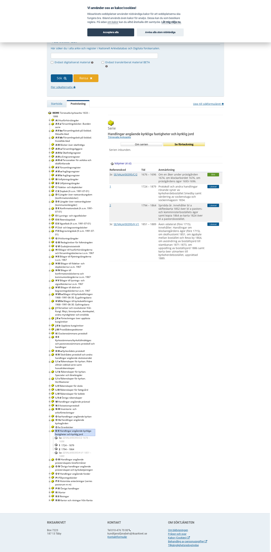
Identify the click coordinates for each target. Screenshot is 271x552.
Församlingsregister (68, 167)
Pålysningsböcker (67, 477)
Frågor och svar (177, 533)
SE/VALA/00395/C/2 (125, 174)
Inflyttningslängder (67, 179)
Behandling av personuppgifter (187, 541)
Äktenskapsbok (66, 219)
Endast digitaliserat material (74, 62)
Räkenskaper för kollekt (70, 393)
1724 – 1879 (66, 445)
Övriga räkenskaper (69, 397)
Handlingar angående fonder (73, 473)
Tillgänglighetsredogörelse (183, 545)
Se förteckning (184, 144)
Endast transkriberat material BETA (127, 63)
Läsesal (213, 186)
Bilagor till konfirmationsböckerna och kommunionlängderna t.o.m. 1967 (73, 274)
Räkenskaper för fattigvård (72, 389)
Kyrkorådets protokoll (70, 351)
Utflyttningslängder (68, 183)
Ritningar (63, 496)
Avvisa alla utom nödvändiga (160, 32)
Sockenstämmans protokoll (72, 333)
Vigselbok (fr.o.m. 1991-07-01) (73, 223)
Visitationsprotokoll (68, 405)
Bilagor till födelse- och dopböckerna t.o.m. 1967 (69, 265)
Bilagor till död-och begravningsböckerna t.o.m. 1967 (73, 289)
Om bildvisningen (178, 530)
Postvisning (78, 103)
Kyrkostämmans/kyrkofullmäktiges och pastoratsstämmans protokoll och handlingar (75, 342)
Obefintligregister (68, 152)
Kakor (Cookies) (179, 537)
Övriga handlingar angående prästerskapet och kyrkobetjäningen (74, 468)
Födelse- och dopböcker (69, 187)
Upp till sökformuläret (208, 104)
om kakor (112, 22)
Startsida (56, 103)
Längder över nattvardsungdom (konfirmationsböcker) (73, 196)
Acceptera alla (111, 32)
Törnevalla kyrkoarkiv (119, 137)
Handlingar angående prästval (73, 401)
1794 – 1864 (66, 449)
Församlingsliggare (69, 148)
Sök (62, 78)
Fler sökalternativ (63, 87)
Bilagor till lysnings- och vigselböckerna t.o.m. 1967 (69, 282)
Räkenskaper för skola (69, 385)
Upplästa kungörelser (70, 325)
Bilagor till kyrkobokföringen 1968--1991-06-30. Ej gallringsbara (74, 296)
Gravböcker (65, 427)
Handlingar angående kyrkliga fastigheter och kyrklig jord (73, 432)
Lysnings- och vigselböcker (71, 215)
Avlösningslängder (67, 238)
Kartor (61, 492)
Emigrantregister (68, 156)
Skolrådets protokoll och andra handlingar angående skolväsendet (73, 356)
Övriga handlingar (68, 488)
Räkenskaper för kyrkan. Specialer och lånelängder (70, 373)
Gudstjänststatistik (68, 246)
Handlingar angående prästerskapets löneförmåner (71, 461)
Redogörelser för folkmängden (74, 242)
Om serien (141, 144)
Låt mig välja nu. (171, 22)
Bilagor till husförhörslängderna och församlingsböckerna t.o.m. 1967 (74, 251)
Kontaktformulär (117, 536)
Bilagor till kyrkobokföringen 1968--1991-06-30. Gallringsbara (74, 303)
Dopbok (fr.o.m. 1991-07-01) (73, 191)
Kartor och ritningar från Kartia (74, 500)
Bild (213, 174)
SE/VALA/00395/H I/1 (126, 224)
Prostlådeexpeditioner (69, 329)
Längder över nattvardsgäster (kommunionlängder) (73, 203)
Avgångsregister (68, 171)
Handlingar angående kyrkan (74, 416)
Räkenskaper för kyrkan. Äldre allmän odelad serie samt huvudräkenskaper (73, 365)
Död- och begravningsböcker (72, 227)
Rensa (85, 78)
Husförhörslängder (67, 120)
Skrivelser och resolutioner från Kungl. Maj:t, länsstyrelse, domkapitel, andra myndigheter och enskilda (74, 311)
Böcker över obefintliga (70, 144)
